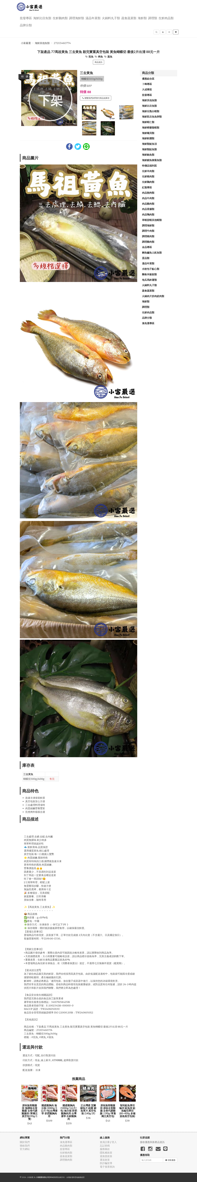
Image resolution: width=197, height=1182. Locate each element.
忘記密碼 (105, 1145)
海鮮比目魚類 (42, 17)
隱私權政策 (106, 1152)
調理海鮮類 (76, 17)
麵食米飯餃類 (149, 274)
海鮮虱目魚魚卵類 (152, 116)
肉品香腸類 (148, 208)
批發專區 (26, 17)
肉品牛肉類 (148, 198)
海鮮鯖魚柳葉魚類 (152, 160)
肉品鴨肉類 (148, 214)
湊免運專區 (148, 323)
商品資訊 (98, 62)
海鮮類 (142, 17)
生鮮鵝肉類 (60, 17)
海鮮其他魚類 (42, 43)
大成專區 (147, 89)
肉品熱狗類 (148, 192)
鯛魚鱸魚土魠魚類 (152, 252)
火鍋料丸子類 (111, 17)
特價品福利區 (149, 165)
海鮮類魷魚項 (149, 143)
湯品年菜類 (93, 17)
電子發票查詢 (107, 1166)
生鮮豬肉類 (148, 176)
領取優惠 (170, 1160)
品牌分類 (26, 25)
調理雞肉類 (148, 241)
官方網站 (25, 1149)
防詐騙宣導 (106, 1163)
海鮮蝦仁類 (148, 122)
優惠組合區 (148, 78)
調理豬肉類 (148, 236)
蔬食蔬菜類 (128, 17)
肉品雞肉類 (148, 203)
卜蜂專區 (147, 83)
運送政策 (105, 1159)
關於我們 (25, 1142)
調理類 (152, 17)
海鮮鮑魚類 (148, 154)
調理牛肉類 (148, 230)
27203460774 (62, 43)
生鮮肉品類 (166, 17)
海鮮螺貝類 (148, 132)
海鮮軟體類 (148, 138)
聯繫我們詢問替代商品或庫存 (95, 98)
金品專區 (147, 247)
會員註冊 (105, 1142)
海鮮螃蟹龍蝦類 (150, 127)
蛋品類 (145, 258)
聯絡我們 (25, 1145)
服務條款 (105, 1149)
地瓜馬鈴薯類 (149, 279)
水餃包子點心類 (150, 268)
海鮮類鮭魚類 (149, 149)
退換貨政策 (106, 1156)
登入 (114, 1142)
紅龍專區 (147, 187)
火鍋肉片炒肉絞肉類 (153, 296)
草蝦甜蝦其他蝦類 (152, 219)
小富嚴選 (26, 43)
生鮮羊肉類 (148, 171)
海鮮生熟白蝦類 (150, 111)
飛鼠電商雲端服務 (74, 1177)
